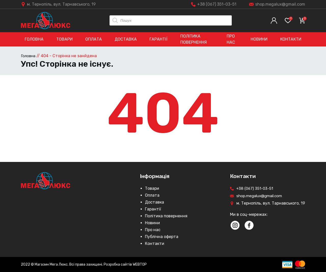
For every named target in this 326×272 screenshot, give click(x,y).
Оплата (93, 39)
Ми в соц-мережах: (249, 214)
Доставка (126, 39)
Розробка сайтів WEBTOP (125, 264)
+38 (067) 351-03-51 (216, 4)
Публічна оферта (161, 236)
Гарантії (159, 39)
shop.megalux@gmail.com (280, 4)
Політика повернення (193, 39)
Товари (64, 39)
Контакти (290, 39)
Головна (34, 39)
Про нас (231, 39)
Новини (259, 39)
